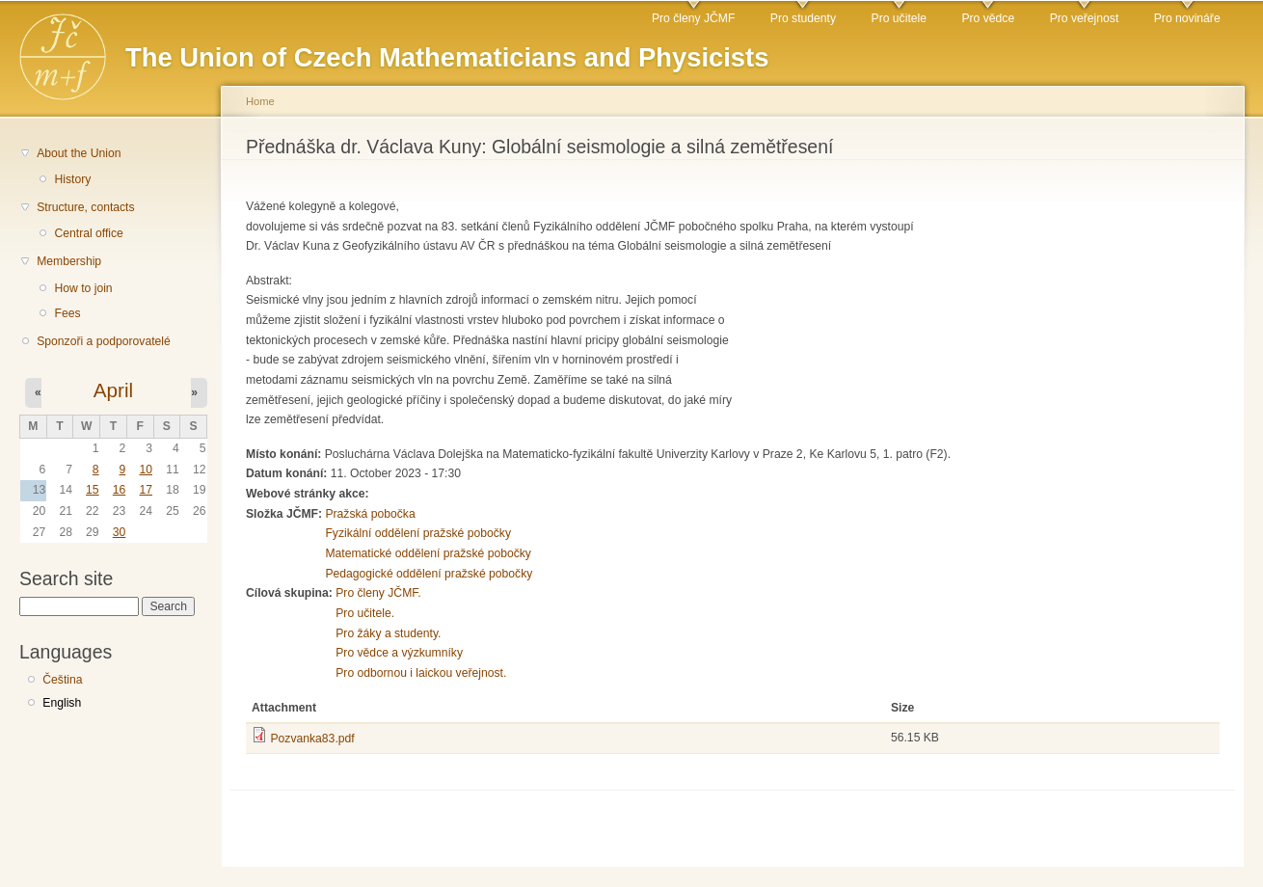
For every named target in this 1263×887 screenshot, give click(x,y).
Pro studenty (803, 18)
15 (92, 490)
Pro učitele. (365, 613)
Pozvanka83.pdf (312, 738)
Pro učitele (899, 18)
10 (145, 469)
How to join (83, 288)
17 (145, 490)
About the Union (79, 153)
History (72, 179)
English (61, 703)
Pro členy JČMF (693, 18)
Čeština (62, 679)
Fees (67, 313)
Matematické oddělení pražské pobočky (428, 553)
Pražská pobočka (370, 514)
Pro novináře (1187, 18)
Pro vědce (987, 18)
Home (260, 101)
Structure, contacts (85, 207)
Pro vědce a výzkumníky (399, 652)
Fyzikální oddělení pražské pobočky (418, 533)
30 (119, 532)
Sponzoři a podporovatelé (104, 341)
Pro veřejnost (1084, 18)
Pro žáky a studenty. (388, 633)
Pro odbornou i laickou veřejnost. (421, 673)
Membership (69, 261)
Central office (88, 233)
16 (119, 490)
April (113, 390)
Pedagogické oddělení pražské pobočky (428, 573)
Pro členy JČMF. (378, 593)
